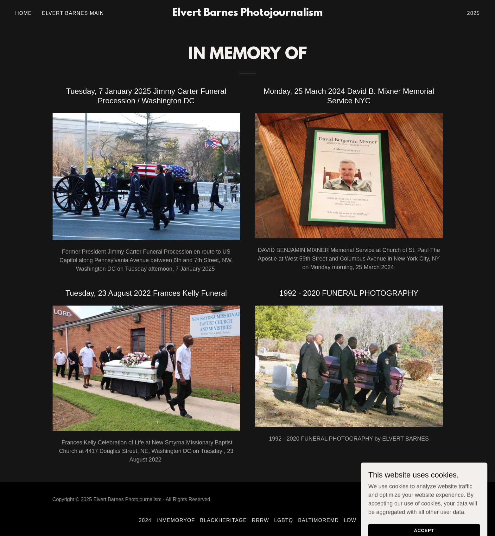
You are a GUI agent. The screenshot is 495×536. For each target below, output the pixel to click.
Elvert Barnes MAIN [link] (73, 13)
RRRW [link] (260, 520)
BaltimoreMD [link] (318, 520)
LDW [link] (350, 520)
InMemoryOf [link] (175, 520)
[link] (247, 14)
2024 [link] (145, 520)
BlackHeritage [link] (223, 520)
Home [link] (23, 13)
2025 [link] (473, 13)
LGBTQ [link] (283, 520)
